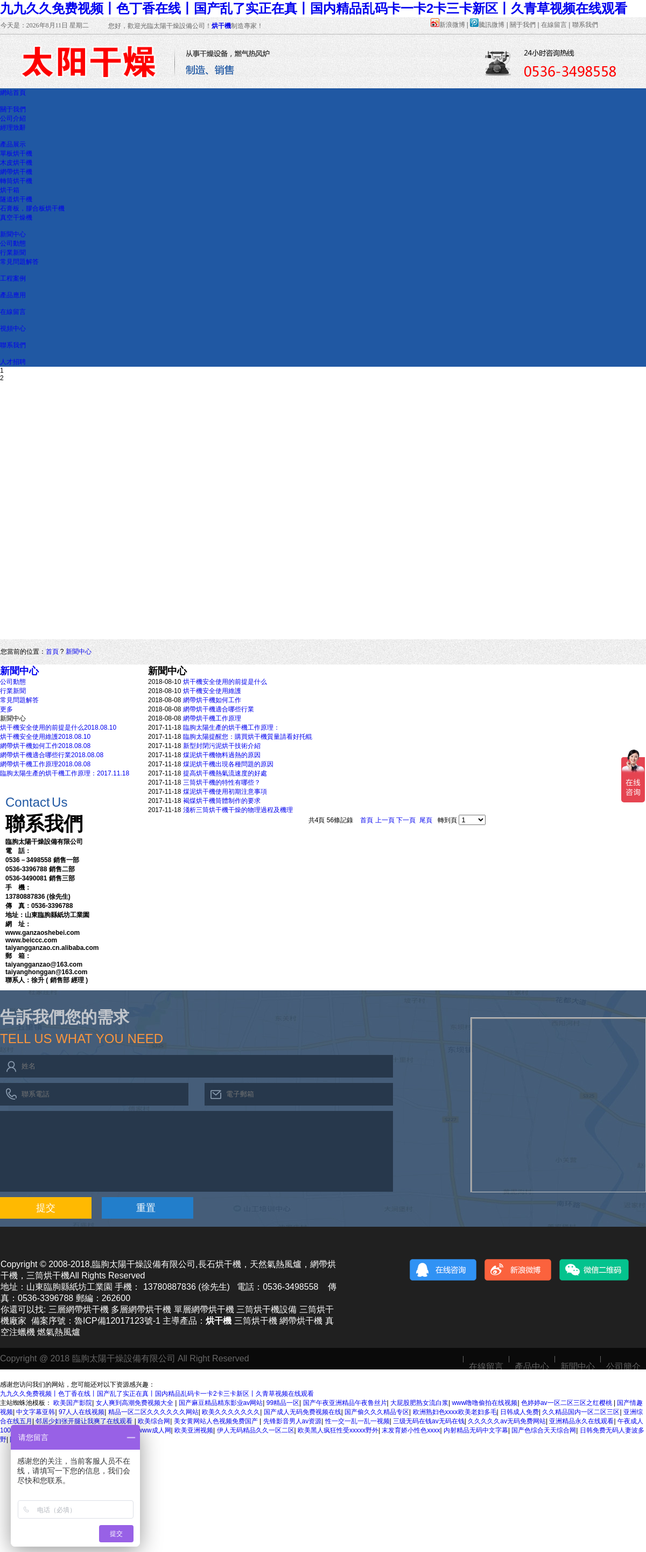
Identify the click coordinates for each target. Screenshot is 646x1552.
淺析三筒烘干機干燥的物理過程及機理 (238, 810)
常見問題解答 (19, 261)
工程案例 (13, 278)
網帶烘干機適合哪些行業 (218, 709)
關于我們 (523, 25)
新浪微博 (448, 25)
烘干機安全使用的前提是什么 (225, 682)
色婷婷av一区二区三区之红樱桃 (567, 1403)
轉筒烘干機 (16, 181)
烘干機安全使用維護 (212, 691)
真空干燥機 (16, 217)
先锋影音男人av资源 (292, 1421)
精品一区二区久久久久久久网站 (153, 1412)
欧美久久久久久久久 (231, 1412)
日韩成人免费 (519, 1412)
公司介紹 (13, 118)
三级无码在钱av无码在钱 (429, 1421)
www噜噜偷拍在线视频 (484, 1403)
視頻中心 (13, 328)
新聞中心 (13, 234)
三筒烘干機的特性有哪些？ (222, 782)
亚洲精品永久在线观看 (581, 1421)
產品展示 (13, 144)
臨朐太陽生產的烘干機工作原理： (231, 727)
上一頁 (385, 820)
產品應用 (13, 295)
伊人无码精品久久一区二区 (255, 1430)
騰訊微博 (487, 25)
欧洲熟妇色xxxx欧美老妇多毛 (455, 1412)
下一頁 (406, 820)
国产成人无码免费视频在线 (302, 1412)
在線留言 (554, 25)
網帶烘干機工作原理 (212, 718)
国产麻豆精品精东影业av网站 (221, 1403)
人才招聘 (13, 362)
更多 (6, 709)
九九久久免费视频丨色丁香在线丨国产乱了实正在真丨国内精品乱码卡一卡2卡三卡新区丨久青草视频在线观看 (313, 8)
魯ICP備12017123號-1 (117, 1320)
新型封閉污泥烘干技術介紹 (222, 746)
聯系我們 (585, 25)
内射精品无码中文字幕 (476, 1430)
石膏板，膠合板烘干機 (32, 208)
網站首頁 (13, 92)
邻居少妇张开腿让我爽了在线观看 (85, 1421)
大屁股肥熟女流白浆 (419, 1403)
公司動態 (13, 243)
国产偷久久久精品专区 (377, 1412)
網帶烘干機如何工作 (212, 700)
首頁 (52, 651)
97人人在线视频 (81, 1412)
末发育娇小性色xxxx (411, 1430)
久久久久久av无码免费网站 (507, 1421)
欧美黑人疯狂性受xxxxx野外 (338, 1430)
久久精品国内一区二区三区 (581, 1412)
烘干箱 (9, 190)
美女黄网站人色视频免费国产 (216, 1421)
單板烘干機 (16, 153)
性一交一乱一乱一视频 (357, 1421)
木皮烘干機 (16, 162)
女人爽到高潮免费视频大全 (135, 1403)
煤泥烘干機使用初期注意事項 (225, 791)
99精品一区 (282, 1403)
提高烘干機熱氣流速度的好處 (225, 773)
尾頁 (425, 820)
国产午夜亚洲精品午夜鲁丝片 (345, 1403)
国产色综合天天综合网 (543, 1430)
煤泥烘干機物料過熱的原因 (222, 755)
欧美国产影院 (72, 1403)
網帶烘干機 (16, 172)
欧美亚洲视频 (193, 1430)
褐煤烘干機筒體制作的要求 (222, 801)
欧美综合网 (154, 1421)
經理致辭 (13, 127)
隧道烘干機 (16, 199)
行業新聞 (13, 252)
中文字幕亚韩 (35, 1412)
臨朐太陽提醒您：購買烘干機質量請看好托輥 (247, 736)
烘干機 (221, 26)
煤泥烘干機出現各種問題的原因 (228, 764)
